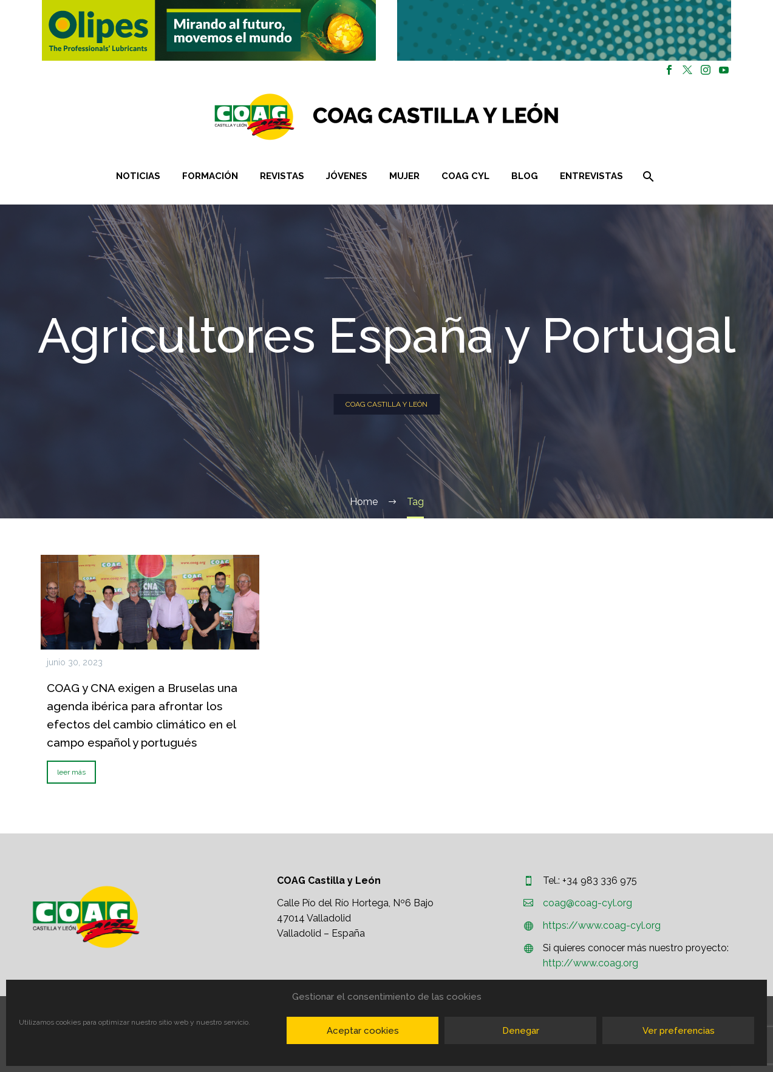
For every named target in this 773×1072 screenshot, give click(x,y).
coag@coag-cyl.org (587, 903)
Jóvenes (346, 176)
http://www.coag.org (590, 963)
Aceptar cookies (363, 1030)
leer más (71, 772)
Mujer (404, 176)
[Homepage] (459, 117)
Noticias (138, 176)
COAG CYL (465, 176)
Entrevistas (591, 176)
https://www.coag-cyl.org (602, 925)
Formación (210, 176)
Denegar (520, 1030)
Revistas (282, 176)
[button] (209, 30)
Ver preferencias (678, 1030)
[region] (209, 30)
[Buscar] (647, 176)
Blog (524, 176)
